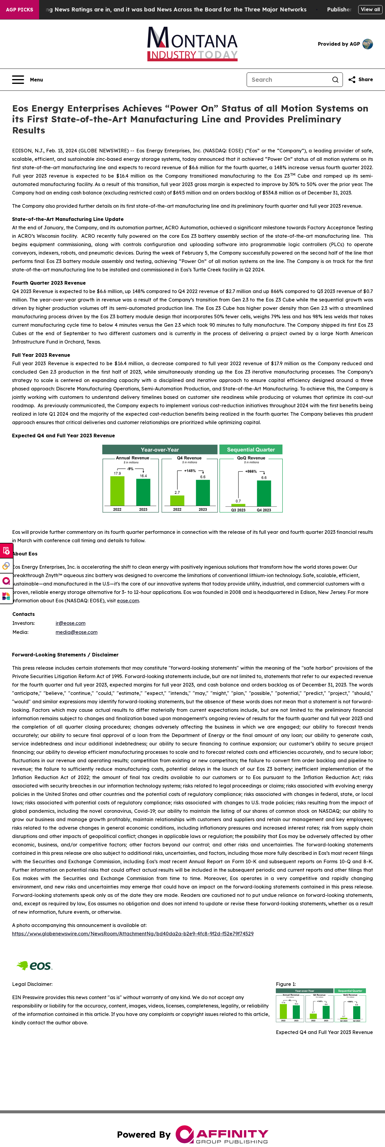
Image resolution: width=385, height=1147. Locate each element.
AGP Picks (19, 10)
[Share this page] (360, 80)
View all (370, 9)
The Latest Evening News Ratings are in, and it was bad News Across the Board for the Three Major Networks (159, 9)
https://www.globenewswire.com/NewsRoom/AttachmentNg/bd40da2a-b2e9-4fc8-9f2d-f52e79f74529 (133, 934)
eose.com (128, 601)
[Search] (287, 80)
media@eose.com (76, 632)
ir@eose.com (70, 623)
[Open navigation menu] (27, 80)
